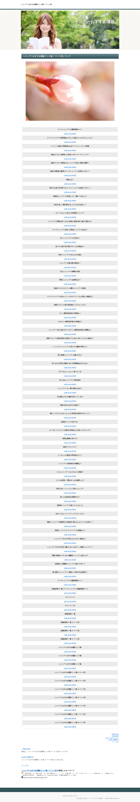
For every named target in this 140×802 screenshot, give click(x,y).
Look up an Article (70, 134)
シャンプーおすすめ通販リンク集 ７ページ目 (39, 770)
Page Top (111, 790)
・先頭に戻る (115, 734)
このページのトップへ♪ (112, 738)
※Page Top (115, 736)
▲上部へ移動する (113, 739)
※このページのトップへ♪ (70, 795)
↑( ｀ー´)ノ (115, 741)
